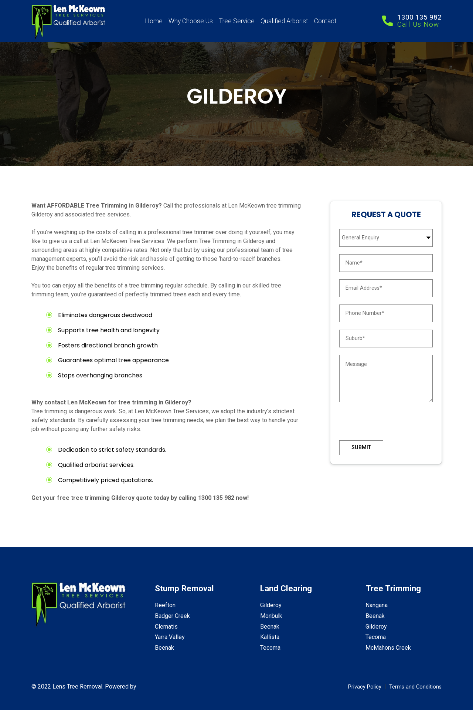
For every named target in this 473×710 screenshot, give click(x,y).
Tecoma (270, 647)
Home (154, 21)
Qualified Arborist (284, 21)
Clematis (166, 626)
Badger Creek (172, 615)
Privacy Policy (364, 687)
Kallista (269, 636)
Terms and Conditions (415, 687)
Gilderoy (271, 605)
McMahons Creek (388, 647)
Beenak (164, 647)
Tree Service (237, 21)
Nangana (376, 605)
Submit (361, 447)
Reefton (165, 605)
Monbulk (271, 615)
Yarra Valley (170, 636)
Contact (325, 21)
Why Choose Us (191, 21)
